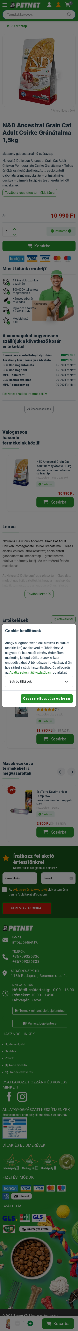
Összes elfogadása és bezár (47, 698)
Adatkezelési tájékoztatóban (30, 672)
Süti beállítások (20, 681)
